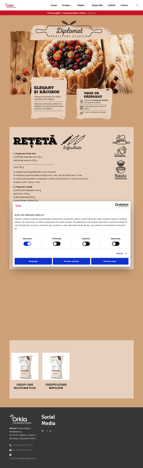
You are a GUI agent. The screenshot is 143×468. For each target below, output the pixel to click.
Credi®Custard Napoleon (56, 386)
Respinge (33, 261)
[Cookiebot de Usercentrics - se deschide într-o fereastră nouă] (117, 205)
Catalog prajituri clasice (74, 13)
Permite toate (109, 261)
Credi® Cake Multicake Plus (25, 386)
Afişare (119, 253)
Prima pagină (53, 13)
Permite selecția (71, 261)
